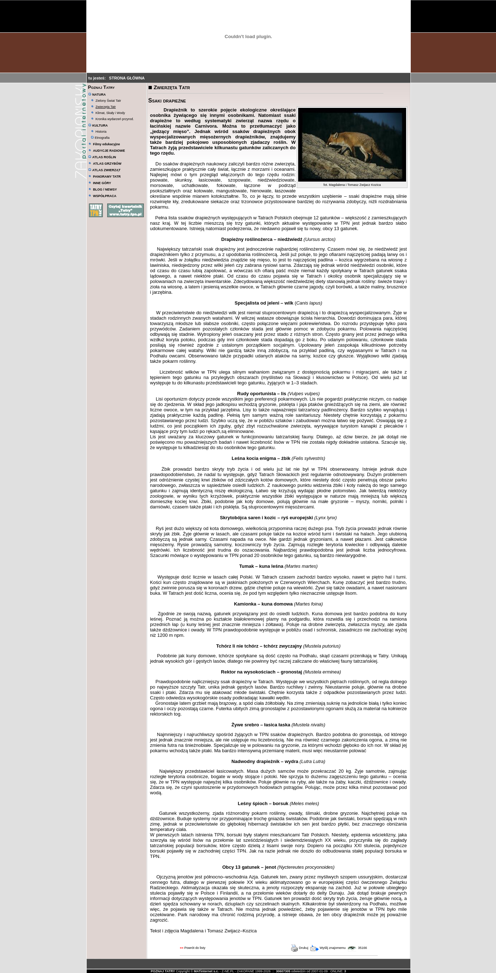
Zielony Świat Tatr (108, 100)
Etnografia (100, 138)
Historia (101, 131)
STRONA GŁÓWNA (127, 78)
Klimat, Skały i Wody (110, 113)
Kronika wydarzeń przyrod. (115, 119)
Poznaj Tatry (101, 87)
